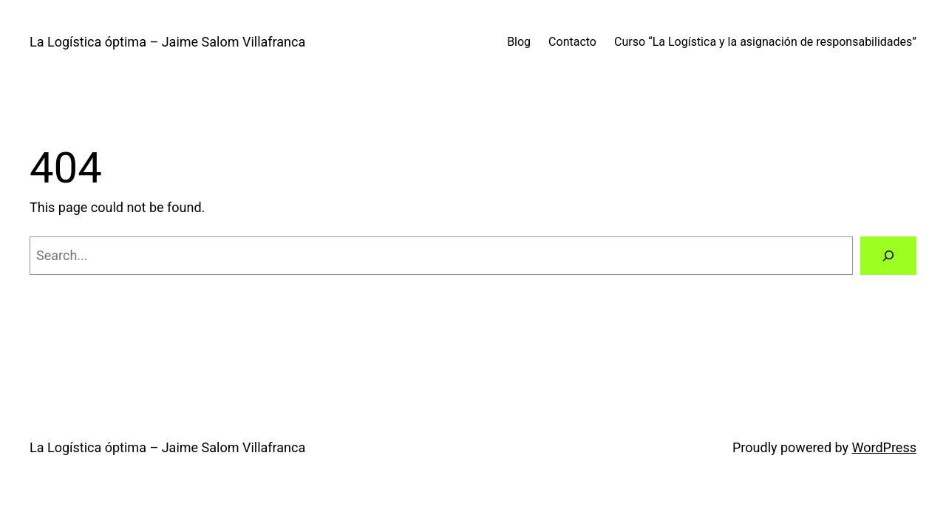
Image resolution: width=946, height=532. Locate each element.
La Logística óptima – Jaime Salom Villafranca (167, 42)
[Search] (888, 255)
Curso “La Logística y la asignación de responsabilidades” (765, 42)
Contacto (572, 42)
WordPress (884, 447)
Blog (519, 42)
